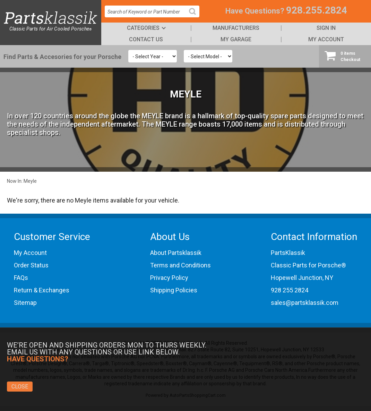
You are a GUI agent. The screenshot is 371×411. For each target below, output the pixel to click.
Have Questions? (254, 11)
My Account (326, 39)
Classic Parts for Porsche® (308, 265)
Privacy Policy (169, 277)
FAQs (21, 277)
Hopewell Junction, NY (302, 277)
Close (19, 386)
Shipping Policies (173, 290)
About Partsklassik (175, 252)
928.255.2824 (316, 10)
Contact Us (146, 39)
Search (195, 16)
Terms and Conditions (180, 265)
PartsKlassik (288, 252)
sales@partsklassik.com (304, 302)
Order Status (31, 265)
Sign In (326, 28)
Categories (143, 28)
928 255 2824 (289, 290)
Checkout (345, 56)
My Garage (236, 39)
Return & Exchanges (41, 290)
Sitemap (25, 302)
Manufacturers (236, 28)
